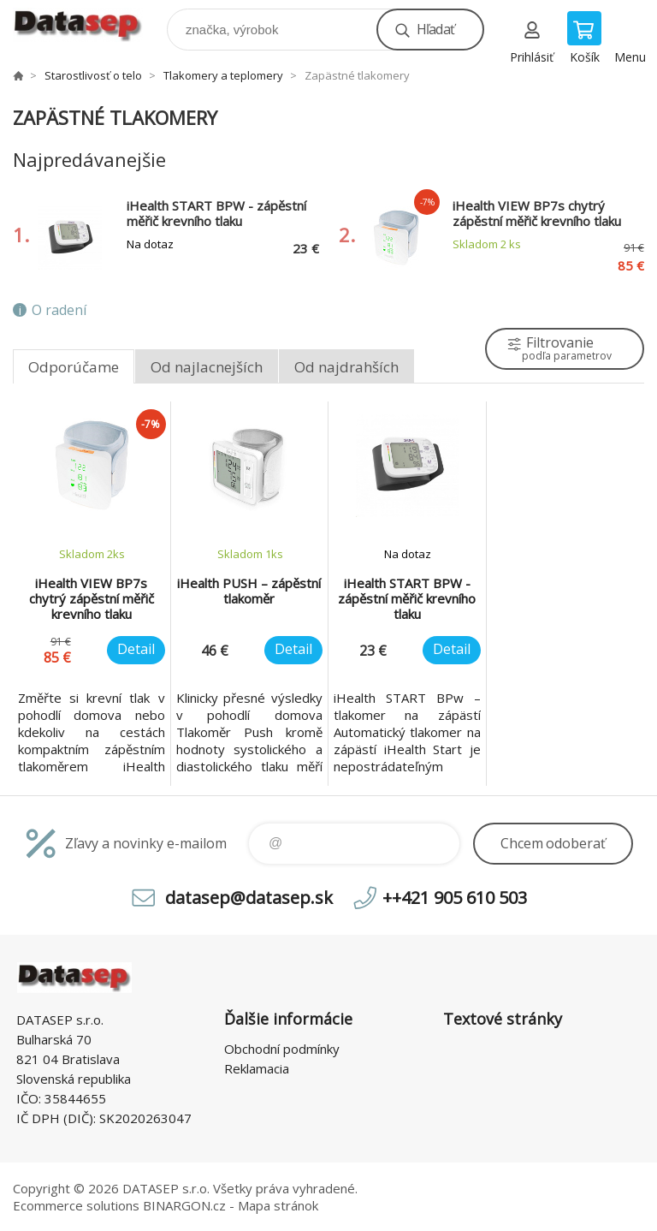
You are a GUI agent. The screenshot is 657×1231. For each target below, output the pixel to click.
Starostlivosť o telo (93, 75)
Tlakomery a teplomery (223, 75)
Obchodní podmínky (282, 1048)
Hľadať (435, 29)
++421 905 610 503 (454, 897)
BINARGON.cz (184, 1205)
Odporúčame (73, 367)
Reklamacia (256, 1068)
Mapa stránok (278, 1205)
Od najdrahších (346, 367)
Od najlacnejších (207, 367)
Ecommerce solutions (76, 1205)
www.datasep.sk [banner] (88, 25)
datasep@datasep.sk (249, 897)
